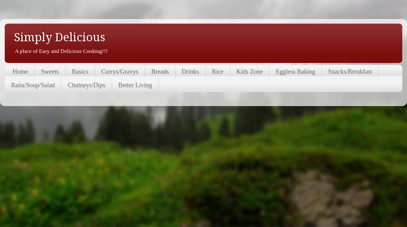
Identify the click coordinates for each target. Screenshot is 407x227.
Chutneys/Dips (86, 85)
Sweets (50, 71)
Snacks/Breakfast (350, 71)
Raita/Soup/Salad (33, 85)
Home (20, 71)
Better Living (135, 85)
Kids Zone (249, 71)
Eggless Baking (295, 71)
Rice (218, 71)
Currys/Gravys (120, 71)
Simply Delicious (59, 37)
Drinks (190, 71)
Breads (160, 71)
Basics (80, 71)
